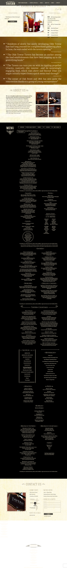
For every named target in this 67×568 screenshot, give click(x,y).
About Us (47, 2)
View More (12, 21)
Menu (52, 2)
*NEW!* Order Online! (22, 2)
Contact (58, 2)
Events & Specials (34, 2)
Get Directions (33, 507)
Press (41, 2)
